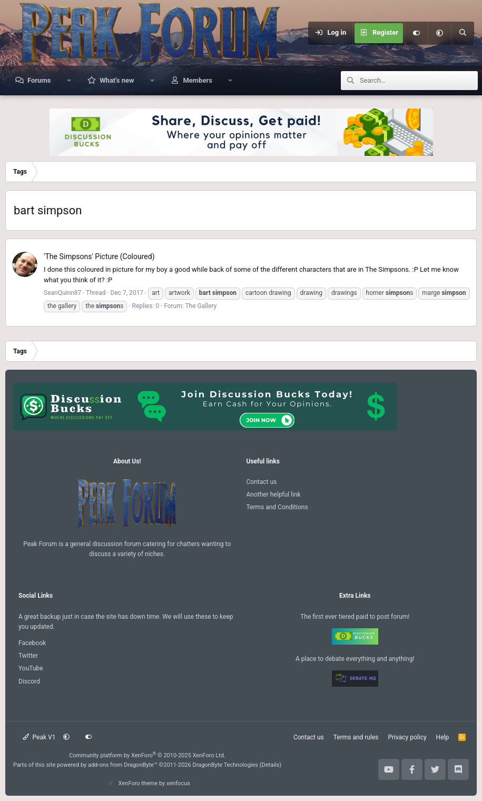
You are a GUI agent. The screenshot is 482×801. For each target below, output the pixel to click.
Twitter (28, 655)
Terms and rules (356, 737)
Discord (29, 681)
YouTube (30, 668)
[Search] (462, 33)
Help (442, 737)
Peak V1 (39, 737)
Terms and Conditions (277, 507)
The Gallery (201, 306)
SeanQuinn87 (62, 292)
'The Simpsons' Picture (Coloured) (99, 256)
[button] (439, 33)
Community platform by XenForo (147, 755)
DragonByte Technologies (225, 765)
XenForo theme (138, 783)
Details (271, 765)
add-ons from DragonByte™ (123, 765)
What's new (117, 80)
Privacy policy (407, 737)
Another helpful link (274, 494)
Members (197, 80)
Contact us (262, 482)
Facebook (32, 643)
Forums (39, 80)
